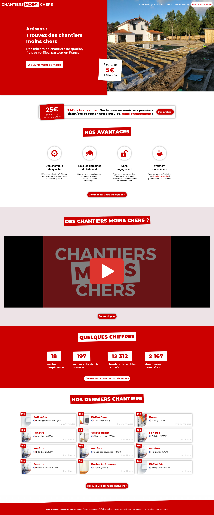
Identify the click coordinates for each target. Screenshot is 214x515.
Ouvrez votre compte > (107, 378)
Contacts (119, 509)
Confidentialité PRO (140, 509)
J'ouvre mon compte (44, 65)
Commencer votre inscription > (107, 194)
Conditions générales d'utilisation (102, 509)
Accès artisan (182, 4)
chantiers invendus (160, 176)
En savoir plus (107, 316)
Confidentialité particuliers (158, 509)
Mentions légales (81, 509)
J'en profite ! (165, 112)
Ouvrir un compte (202, 4)
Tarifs (168, 4)
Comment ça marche (151, 4)
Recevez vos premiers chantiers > (107, 486)
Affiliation (127, 509)
